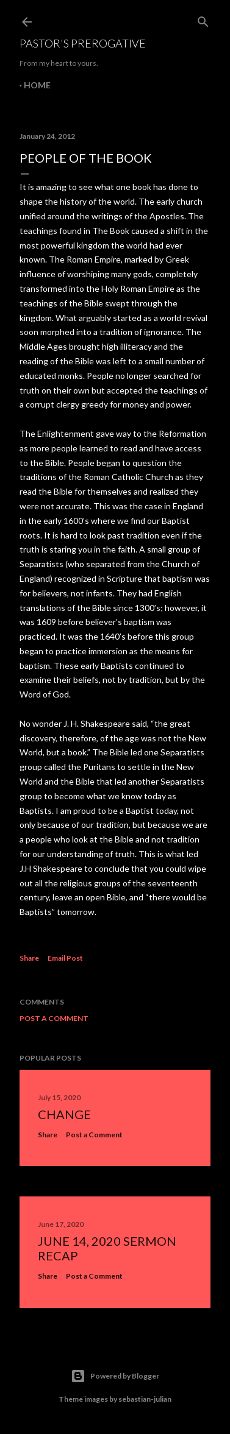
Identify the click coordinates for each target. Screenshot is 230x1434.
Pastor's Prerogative (83, 43)
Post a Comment (54, 1018)
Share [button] (29, 957)
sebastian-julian (144, 1399)
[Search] (203, 19)
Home (37, 85)
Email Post (65, 957)
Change (64, 1114)
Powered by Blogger (115, 1376)
